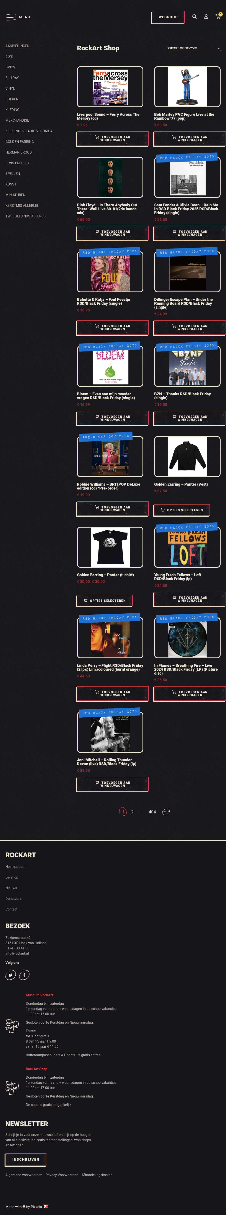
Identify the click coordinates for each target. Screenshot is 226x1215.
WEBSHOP (168, 17)
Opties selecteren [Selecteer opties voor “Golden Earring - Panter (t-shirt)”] (105, 601)
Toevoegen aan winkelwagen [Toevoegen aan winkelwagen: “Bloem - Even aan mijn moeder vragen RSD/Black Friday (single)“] (113, 418)
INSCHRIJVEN (25, 1159)
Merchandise (17, 120)
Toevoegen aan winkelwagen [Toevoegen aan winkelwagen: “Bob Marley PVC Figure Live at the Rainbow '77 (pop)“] (190, 139)
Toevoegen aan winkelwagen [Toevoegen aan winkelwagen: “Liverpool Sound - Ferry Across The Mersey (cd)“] (113, 139)
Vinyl (10, 88)
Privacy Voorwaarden (62, 1175)
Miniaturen (15, 195)
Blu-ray (12, 78)
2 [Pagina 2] (132, 812)
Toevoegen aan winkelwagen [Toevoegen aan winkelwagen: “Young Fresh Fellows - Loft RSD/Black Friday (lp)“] (190, 599)
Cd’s (9, 56)
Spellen (12, 173)
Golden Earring (19, 141)
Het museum (15, 866)
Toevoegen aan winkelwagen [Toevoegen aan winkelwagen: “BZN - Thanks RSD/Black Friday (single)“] (190, 418)
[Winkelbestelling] (194, 48)
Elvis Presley (17, 163)
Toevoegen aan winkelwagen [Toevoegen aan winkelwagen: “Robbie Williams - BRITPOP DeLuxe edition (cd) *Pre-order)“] (113, 509)
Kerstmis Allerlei (21, 205)
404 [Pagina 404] (152, 812)
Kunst (10, 184)
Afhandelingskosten (97, 1175)
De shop (11, 877)
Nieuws (11, 888)
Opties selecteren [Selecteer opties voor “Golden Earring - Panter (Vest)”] (182, 510)
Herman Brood (18, 152)
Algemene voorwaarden (23, 1175)
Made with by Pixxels (27, 1207)
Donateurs (13, 898)
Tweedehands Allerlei (25, 216)
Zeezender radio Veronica (28, 131)
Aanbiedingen (17, 46)
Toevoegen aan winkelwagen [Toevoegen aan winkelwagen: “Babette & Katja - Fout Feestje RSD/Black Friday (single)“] (113, 328)
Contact (11, 909)
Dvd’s (10, 67)
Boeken (11, 99)
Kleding (12, 110)
